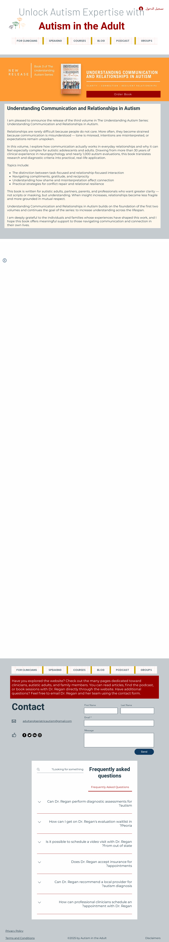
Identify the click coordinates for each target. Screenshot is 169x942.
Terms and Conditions (20, 938)
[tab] (110, 787)
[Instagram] (40, 735)
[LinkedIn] (35, 735)
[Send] (144, 752)
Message (89, 730)
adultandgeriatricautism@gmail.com (47, 721)
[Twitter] (30, 735)
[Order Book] (123, 94)
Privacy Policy (14, 931)
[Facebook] (24, 735)
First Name (90, 705)
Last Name (126, 705)
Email (87, 717)
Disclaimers (153, 938)
